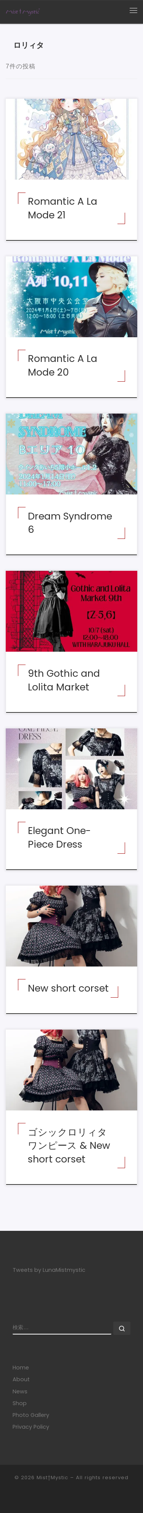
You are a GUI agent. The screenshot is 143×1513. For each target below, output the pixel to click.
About (21, 1379)
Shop (20, 1403)
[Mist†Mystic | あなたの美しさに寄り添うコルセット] (23, 11)
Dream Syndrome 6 (70, 522)
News (20, 1391)
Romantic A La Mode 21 (62, 207)
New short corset (68, 988)
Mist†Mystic (53, 1477)
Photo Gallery (31, 1415)
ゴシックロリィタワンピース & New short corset (69, 1145)
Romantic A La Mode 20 (62, 365)
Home (21, 1367)
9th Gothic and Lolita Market (64, 679)
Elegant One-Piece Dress (59, 837)
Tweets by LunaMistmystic (49, 1270)
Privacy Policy (31, 1427)
